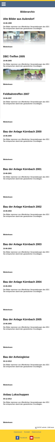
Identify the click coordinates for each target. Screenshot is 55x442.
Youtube (34, 437)
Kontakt (27, 432)
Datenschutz (36, 432)
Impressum (18, 432)
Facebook (21, 437)
